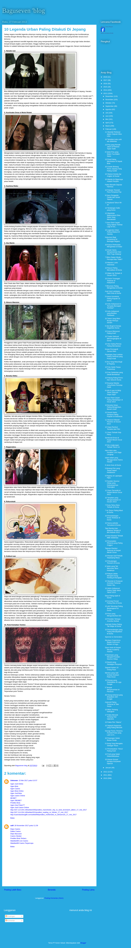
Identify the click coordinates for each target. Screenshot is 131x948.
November (109, 99)
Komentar (10, 921)
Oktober (108, 103)
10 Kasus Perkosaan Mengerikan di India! (113, 246)
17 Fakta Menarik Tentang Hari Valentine (111, 717)
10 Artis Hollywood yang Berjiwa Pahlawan (112, 313)
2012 (105, 772)
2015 (105, 87)
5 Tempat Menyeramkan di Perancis (112, 689)
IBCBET (13, 798)
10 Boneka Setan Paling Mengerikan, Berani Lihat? (113, 407)
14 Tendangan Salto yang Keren (112, 209)
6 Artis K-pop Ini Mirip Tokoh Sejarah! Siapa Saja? (113, 392)
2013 (105, 93)
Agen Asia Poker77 (17, 805)
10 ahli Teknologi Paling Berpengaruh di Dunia (114, 608)
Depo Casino (15, 829)
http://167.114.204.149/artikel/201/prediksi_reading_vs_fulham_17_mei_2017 (39, 812)
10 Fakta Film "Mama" (113, 722)
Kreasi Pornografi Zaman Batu (111, 350)
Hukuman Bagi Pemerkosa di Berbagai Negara (112, 239)
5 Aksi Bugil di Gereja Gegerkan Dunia (113, 327)
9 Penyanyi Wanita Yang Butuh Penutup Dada (113, 385)
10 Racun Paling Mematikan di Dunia (113, 269)
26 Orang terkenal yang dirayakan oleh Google (114, 697)
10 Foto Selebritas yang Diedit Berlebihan (114, 373)
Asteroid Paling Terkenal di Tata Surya (112, 704)
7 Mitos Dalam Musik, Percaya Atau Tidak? (113, 258)
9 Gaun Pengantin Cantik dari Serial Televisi (112, 197)
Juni (107, 116)
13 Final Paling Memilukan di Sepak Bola (113, 161)
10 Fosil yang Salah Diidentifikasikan (112, 755)
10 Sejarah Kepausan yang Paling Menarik (113, 727)
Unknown (14, 780)
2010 (105, 778)
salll (12, 825)
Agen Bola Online (16, 791)
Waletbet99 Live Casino (19, 841)
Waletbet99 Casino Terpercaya (21, 843)
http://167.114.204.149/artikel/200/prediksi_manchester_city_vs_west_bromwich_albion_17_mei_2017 (48, 810)
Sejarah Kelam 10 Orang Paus (111, 669)
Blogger (83, 943)
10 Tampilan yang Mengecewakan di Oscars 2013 (112, 500)
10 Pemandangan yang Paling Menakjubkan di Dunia (113, 632)
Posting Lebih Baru (12, 890)
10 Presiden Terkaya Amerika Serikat (112, 620)
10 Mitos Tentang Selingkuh (111, 711)
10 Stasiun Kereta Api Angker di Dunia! (113, 175)
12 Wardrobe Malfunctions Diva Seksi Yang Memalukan (112, 216)
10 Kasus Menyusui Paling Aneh (112, 332)
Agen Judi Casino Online (19, 807)
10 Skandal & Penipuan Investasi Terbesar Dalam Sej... (114, 583)
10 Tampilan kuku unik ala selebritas (113, 140)
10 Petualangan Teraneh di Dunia (112, 562)
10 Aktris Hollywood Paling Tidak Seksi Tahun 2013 (113, 590)
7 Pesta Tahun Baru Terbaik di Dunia (112, 506)
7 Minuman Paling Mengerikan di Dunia (113, 287)
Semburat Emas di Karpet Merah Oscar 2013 (113, 440)
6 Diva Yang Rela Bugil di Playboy (113, 363)
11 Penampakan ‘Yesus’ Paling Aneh (114, 750)
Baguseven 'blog (23, 10)
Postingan (10, 916)
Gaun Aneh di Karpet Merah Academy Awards (113, 650)
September (109, 106)
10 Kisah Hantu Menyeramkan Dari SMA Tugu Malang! (113, 252)
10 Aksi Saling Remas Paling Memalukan (113, 345)
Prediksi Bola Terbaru (18, 838)
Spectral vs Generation (113, 637)
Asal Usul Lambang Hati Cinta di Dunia (113, 292)
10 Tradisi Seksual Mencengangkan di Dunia (113, 338)
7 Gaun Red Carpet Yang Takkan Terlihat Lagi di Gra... (113, 225)
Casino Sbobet (15, 836)
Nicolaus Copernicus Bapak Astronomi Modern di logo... (112, 642)
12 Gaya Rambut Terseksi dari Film (112, 428)
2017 (105, 80)
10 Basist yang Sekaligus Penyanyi (113, 663)
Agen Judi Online (16, 784)
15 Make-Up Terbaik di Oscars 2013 (113, 274)
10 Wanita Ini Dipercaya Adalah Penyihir (114, 180)
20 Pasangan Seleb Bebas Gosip (112, 739)
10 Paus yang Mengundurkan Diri (113, 615)
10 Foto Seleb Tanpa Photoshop (112, 368)
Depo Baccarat (16, 834)
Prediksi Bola (15, 803)
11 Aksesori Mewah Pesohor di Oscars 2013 (113, 422)
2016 (105, 84)
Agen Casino (15, 789)
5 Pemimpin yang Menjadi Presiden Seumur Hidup (112, 657)
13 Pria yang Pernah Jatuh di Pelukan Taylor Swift (112, 147)
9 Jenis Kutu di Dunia (113, 465)
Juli (106, 113)
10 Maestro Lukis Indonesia (111, 264)
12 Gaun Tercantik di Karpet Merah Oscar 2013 (113, 492)
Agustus (108, 109)
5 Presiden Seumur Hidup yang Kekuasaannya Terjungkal (112, 484)
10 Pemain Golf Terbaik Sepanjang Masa (113, 557)
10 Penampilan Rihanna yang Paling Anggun (113, 543)
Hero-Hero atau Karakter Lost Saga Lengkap (113, 452)
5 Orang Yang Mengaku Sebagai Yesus (114, 744)
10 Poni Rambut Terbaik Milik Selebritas (114, 537)
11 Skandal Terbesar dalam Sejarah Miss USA (113, 134)
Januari (108, 768)
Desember (109, 96)
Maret (107, 126)
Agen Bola (14, 786)
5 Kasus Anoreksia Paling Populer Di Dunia (112, 298)
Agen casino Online (17, 796)
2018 (105, 77)
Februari (108, 129)
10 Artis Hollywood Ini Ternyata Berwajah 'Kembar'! (113, 306)
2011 (105, 775)
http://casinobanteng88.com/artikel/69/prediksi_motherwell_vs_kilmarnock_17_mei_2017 (43, 815)
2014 (105, 90)
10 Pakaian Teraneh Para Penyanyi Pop (113, 191)
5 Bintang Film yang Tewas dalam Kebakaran (112, 470)
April (107, 123)
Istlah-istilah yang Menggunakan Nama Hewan (114, 460)
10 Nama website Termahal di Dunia (112, 524)
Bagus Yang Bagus (107, 26)
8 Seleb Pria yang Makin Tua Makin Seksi (112, 154)
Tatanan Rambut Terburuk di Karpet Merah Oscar (113, 550)
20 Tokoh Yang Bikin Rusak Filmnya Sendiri (112, 321)
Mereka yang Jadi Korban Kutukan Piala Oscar (112, 675)
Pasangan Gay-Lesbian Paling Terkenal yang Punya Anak (114, 356)
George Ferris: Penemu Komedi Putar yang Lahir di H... (114, 733)
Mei (107, 119)
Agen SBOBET (16, 800)
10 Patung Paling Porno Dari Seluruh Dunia (114, 379)
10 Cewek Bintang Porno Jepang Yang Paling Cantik (113, 169)
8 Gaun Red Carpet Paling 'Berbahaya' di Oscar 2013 (114, 400)
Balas (12, 818)
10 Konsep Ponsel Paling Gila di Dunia (113, 602)
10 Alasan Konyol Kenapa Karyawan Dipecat (113, 761)
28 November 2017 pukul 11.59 (26, 825)
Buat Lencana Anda (107, 33)
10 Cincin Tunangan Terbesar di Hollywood (112, 281)
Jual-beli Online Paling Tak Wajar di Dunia (113, 625)
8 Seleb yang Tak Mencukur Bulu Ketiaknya (111, 568)
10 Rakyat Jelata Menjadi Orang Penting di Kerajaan (113, 576)
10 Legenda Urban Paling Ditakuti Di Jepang (112, 232)
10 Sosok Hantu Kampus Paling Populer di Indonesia (113, 414)
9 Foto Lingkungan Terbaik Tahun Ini (112, 446)
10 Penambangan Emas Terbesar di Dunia (112, 518)
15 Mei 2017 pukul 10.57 (28, 780)
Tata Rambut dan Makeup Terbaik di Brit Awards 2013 (112, 530)
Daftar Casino (15, 831)
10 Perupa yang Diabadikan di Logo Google (113, 682)
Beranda (52, 890)
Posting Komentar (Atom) (53, 898)
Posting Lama (88, 890)
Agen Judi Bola (16, 793)
